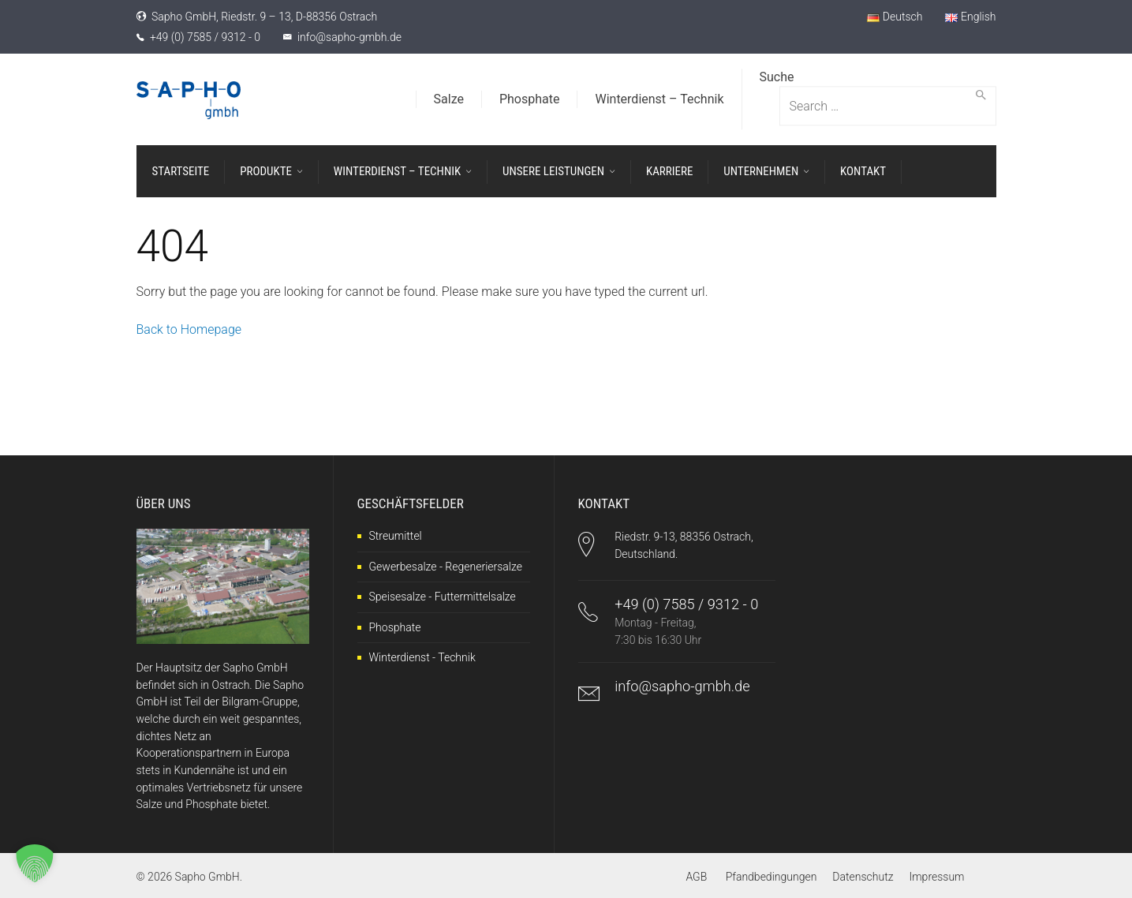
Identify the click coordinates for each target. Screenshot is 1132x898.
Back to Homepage (189, 329)
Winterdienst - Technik (422, 657)
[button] (34, 863)
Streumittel (395, 535)
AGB (696, 876)
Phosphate (395, 627)
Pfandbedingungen (771, 876)
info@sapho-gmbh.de (349, 37)
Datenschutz (862, 876)
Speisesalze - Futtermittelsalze (442, 596)
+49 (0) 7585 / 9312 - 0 (205, 37)
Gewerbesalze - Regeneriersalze (445, 566)
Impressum (936, 876)
